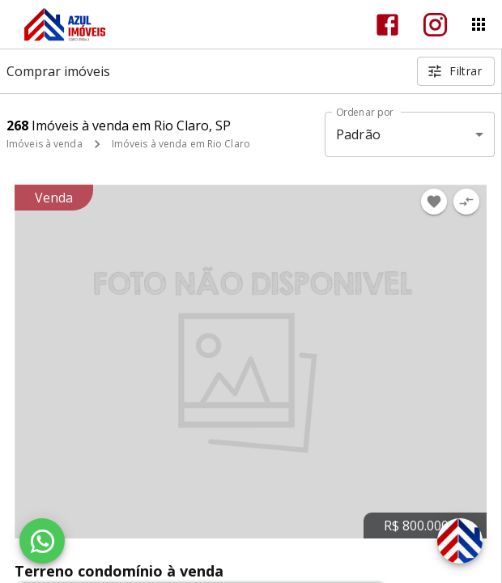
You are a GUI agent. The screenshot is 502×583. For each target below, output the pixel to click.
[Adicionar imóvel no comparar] (466, 202)
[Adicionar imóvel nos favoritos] (434, 202)
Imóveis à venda (44, 144)
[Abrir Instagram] (435, 25)
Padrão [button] (358, 134)
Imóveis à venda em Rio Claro (181, 144)
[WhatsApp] (42, 541)
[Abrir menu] (478, 24)
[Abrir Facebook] (387, 25)
